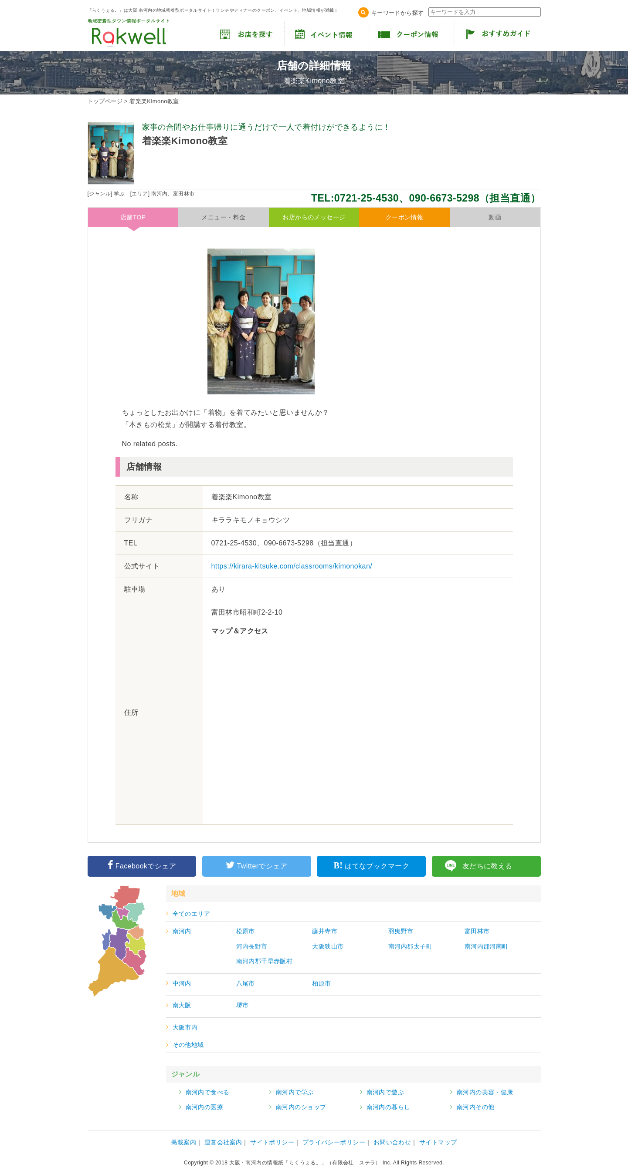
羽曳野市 (401, 931)
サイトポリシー (272, 1142)
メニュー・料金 (223, 217)
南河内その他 (476, 1106)
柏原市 (321, 983)
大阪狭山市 (327, 946)
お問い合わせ (392, 1142)
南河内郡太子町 (410, 946)
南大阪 (182, 1005)
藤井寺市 (324, 931)
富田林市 (477, 931)
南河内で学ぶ (295, 1092)
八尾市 (245, 983)
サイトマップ (438, 1142)
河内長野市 (252, 946)
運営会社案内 (223, 1142)
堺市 (242, 1005)
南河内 (182, 931)
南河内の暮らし (389, 1106)
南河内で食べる (208, 1092)
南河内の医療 (205, 1106)
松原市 (245, 931)
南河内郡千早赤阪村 (264, 961)
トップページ (105, 101)
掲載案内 (183, 1142)
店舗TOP (133, 217)
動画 (495, 217)
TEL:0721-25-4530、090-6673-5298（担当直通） (425, 198)
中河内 (182, 983)
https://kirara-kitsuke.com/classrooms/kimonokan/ (292, 566)
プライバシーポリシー (333, 1142)
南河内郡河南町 (487, 946)
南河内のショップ (301, 1106)
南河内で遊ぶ (385, 1092)
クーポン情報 (405, 217)
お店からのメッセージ (313, 217)
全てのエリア (191, 913)
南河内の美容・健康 (485, 1092)
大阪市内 (185, 1027)
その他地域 (188, 1044)
